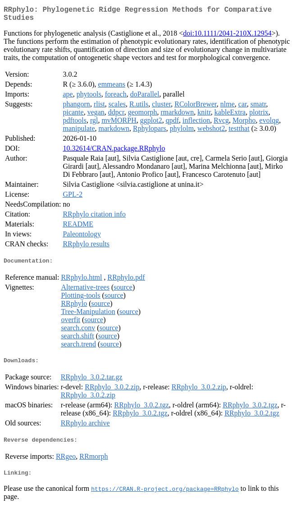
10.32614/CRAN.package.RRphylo (114, 152)
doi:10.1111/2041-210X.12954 (227, 37)
